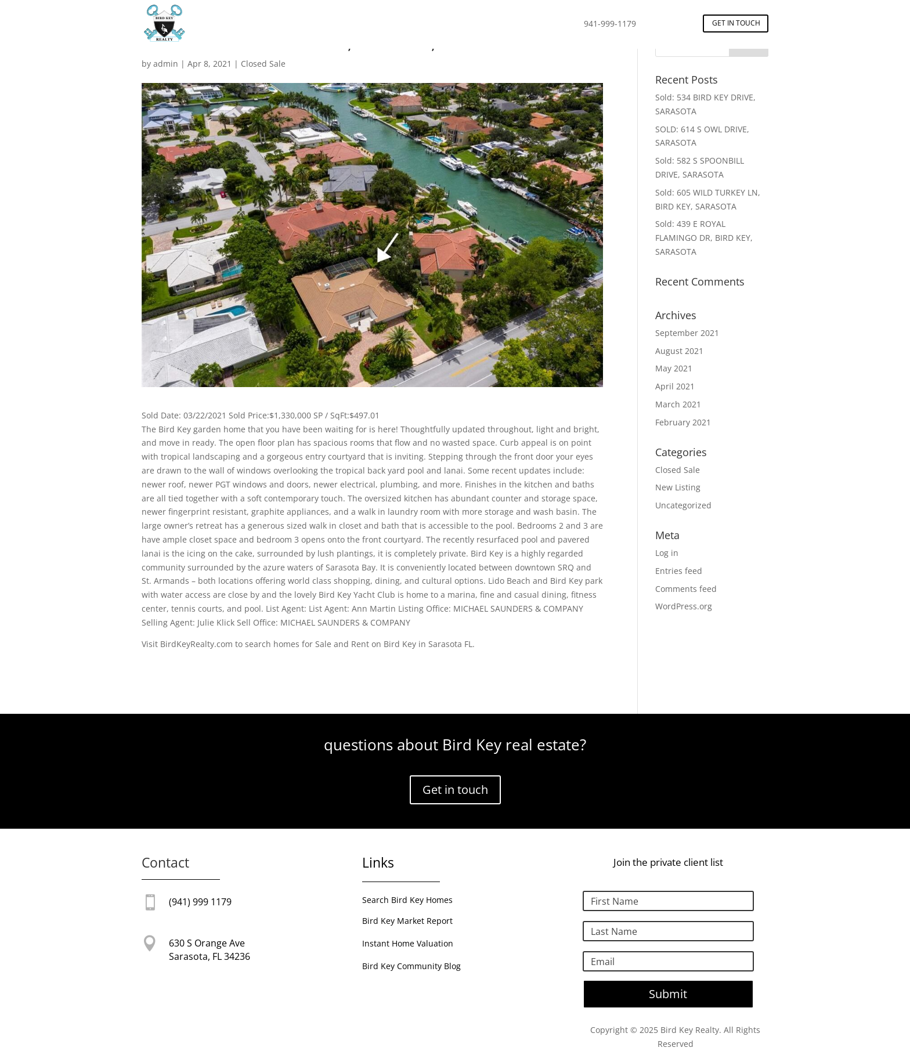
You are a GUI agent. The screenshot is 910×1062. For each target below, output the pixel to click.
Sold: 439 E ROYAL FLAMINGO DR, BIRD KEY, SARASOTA (704, 237)
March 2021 (678, 404)
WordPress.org (683, 606)
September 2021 (687, 332)
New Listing (677, 487)
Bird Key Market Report (407, 920)
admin (165, 63)
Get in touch (736, 23)
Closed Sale (263, 63)
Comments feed (686, 588)
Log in (666, 552)
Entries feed (678, 570)
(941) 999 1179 (200, 901)
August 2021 (679, 350)
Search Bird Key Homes (407, 899)
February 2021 (683, 422)
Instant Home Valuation (407, 943)
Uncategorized (683, 505)
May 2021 (673, 368)
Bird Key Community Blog (411, 965)
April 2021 (675, 386)
